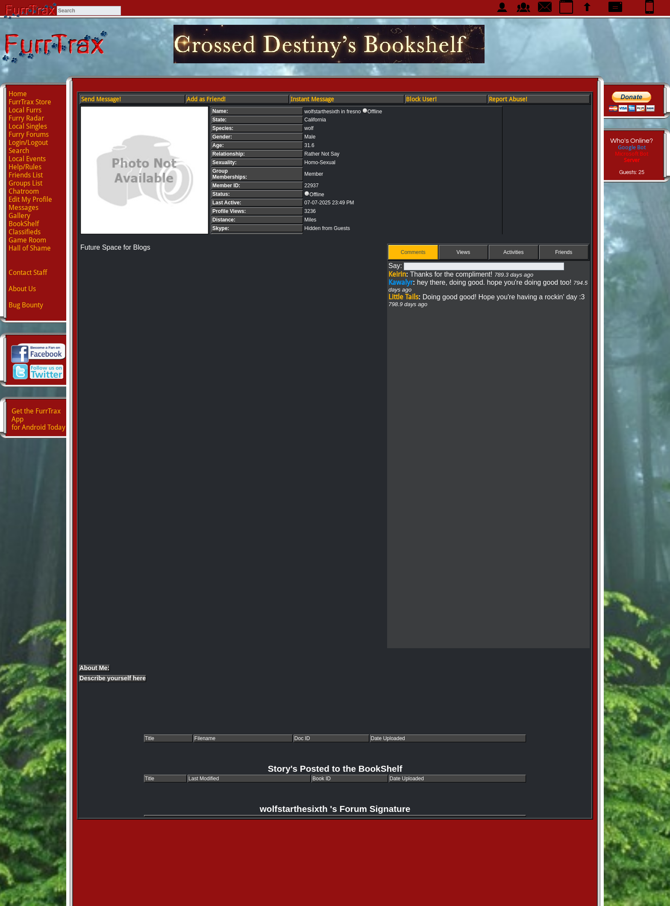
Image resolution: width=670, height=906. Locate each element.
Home (18, 94)
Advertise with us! (335, 892)
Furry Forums (29, 134)
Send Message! (101, 99)
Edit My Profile (30, 199)
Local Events (27, 159)
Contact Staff (28, 273)
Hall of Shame (30, 248)
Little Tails (403, 297)
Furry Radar (26, 118)
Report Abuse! (508, 99)
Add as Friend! (206, 99)
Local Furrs (25, 110)
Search (19, 151)
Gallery (19, 216)
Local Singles (28, 126)
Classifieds (25, 232)
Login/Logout (28, 143)
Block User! (421, 99)
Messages (23, 208)
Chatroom (24, 191)
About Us (22, 289)
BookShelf (24, 224)
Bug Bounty (26, 305)
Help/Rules (25, 167)
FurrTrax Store (30, 102)
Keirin (397, 274)
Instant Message (312, 99)
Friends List (26, 175)
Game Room (27, 240)
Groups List (25, 183)
